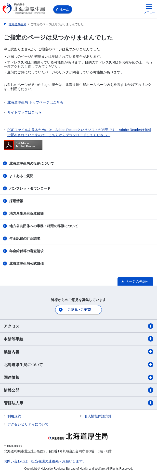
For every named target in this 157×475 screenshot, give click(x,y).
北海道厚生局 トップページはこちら (35, 102)
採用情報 (16, 201)
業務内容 (78, 351)
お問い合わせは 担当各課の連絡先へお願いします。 (45, 461)
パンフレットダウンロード (30, 188)
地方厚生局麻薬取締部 (26, 213)
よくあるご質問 (21, 176)
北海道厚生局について (78, 364)
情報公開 (78, 390)
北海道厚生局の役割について (31, 163)
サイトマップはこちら (24, 112)
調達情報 (78, 377)
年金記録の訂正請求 (24, 238)
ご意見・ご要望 (79, 310)
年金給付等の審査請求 (26, 251)
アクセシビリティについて (28, 424)
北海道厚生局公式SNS (26, 263)
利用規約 (14, 416)
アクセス (78, 326)
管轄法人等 (78, 403)
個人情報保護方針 (98, 416)
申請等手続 (78, 339)
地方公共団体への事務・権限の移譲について (43, 226)
